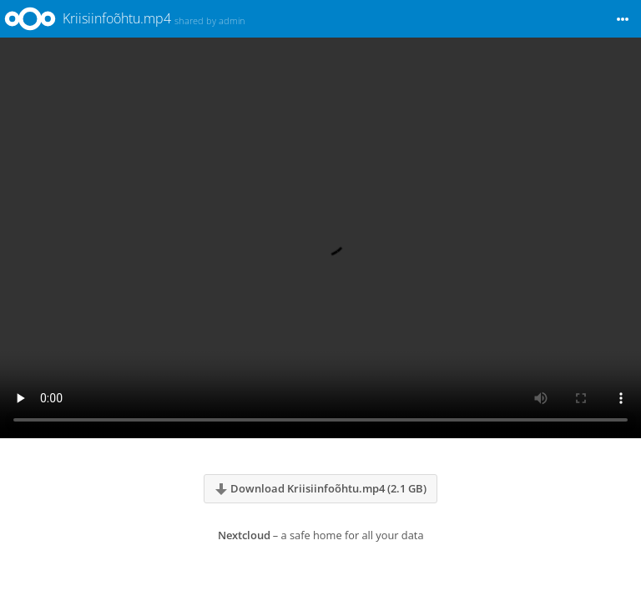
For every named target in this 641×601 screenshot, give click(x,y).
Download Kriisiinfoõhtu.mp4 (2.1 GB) (320, 488)
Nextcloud (244, 535)
